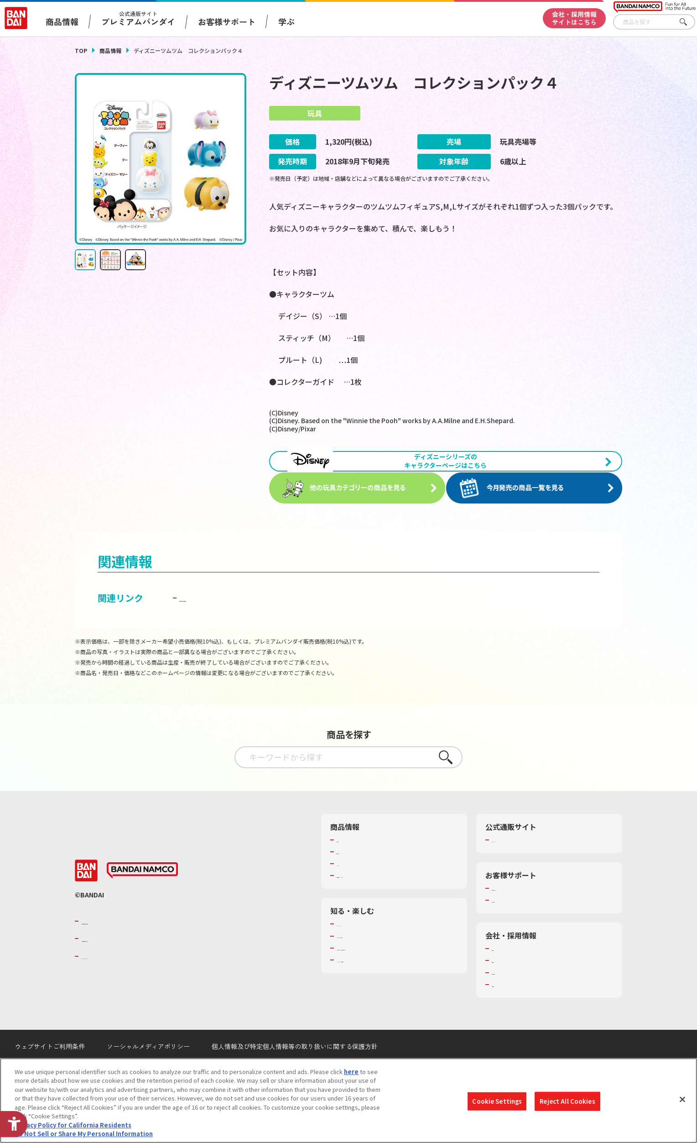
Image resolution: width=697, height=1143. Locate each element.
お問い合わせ (509, 1007)
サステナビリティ (515, 995)
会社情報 (503, 971)
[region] (348, 1100)
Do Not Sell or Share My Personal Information (84, 1133)
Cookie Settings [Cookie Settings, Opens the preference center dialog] (497, 1101)
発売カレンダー (357, 874)
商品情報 (110, 50)
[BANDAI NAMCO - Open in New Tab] (142, 893)
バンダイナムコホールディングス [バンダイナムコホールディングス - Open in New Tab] (136, 961)
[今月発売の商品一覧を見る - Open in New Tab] (537, 512)
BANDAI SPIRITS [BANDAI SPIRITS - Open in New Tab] (109, 979)
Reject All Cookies (567, 1101)
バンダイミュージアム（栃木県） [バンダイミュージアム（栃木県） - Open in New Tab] (381, 982)
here (351, 1071)
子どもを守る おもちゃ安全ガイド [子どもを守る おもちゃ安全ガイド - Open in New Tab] (248, 620)
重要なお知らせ (512, 923)
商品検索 (348, 862)
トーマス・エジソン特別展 (372, 958)
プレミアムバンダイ (518, 862)
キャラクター (354, 886)
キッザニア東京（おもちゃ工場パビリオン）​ (396, 970)
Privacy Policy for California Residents (73, 1125)
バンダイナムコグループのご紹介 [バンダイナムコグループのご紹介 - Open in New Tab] (136, 944)
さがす (688, 22)
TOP (81, 50)
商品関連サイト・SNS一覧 (372, 898)
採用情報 (503, 983)
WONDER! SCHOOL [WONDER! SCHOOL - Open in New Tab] (362, 947)
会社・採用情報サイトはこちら (574, 18)
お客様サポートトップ (521, 911)
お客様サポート (226, 21)
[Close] (682, 1099)
